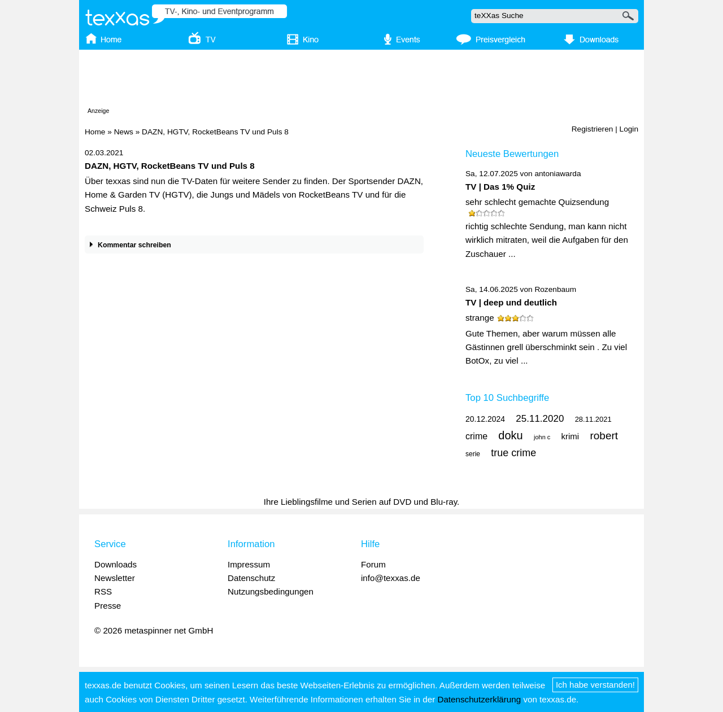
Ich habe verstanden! (595, 684)
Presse (107, 605)
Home (95, 132)
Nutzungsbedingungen (270, 591)
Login (629, 129)
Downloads (115, 564)
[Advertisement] (361, 80)
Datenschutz (251, 578)
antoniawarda (557, 173)
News (123, 132)
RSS (103, 591)
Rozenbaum (555, 289)
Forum (373, 564)
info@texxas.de (390, 578)
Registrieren (592, 129)
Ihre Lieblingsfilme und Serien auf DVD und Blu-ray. (362, 501)
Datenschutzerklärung (479, 699)
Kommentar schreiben (128, 245)
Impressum (249, 564)
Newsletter (114, 578)
